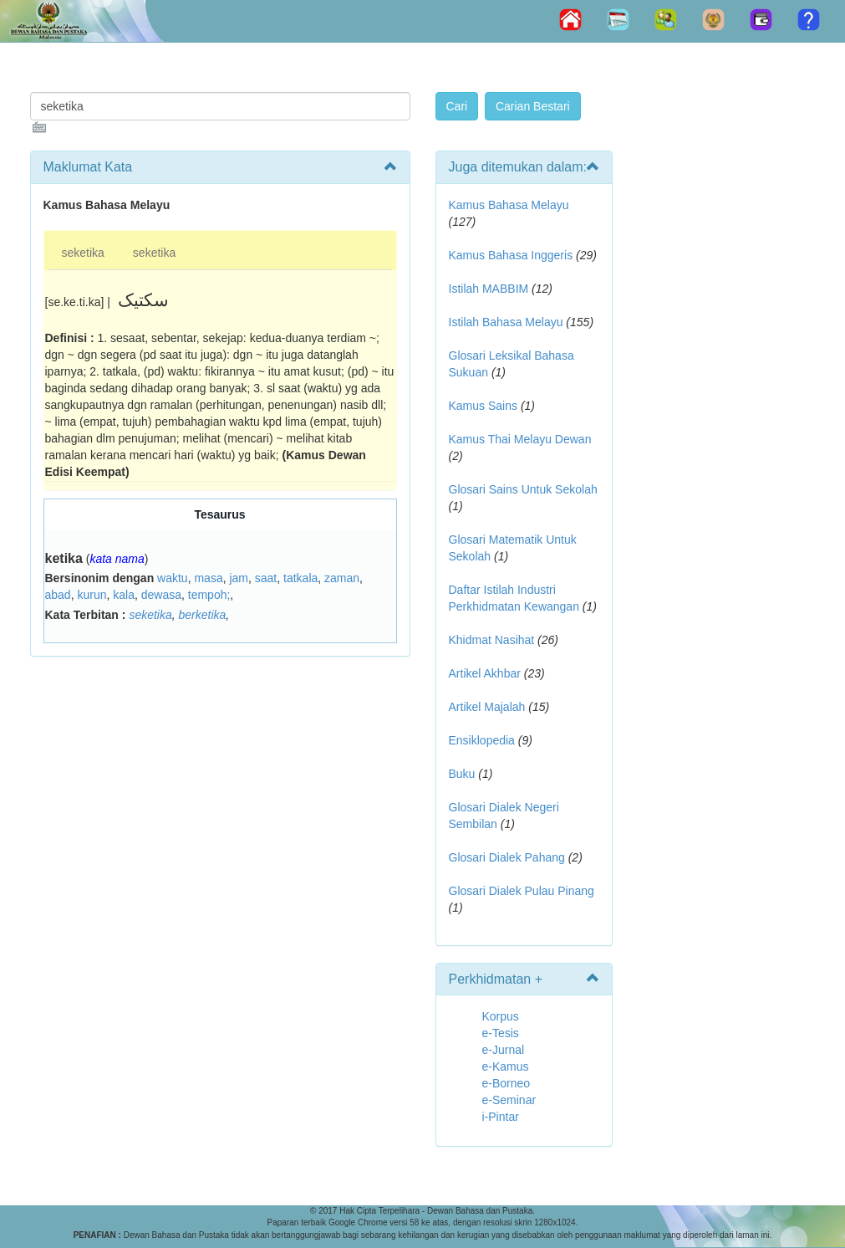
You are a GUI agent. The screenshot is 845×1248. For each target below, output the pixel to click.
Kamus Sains (483, 405)
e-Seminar (509, 1100)
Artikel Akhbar (485, 673)
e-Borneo (506, 1083)
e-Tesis (500, 1033)
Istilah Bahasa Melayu (506, 322)
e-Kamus (505, 1066)
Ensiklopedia (482, 740)
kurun (91, 594)
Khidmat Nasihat (492, 640)
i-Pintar (500, 1116)
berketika (203, 614)
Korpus (500, 1016)
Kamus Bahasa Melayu (509, 205)
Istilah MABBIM (489, 288)
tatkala (300, 578)
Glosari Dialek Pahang (507, 857)
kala (124, 594)
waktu (172, 578)
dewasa (161, 594)
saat (266, 578)
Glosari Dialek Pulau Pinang (521, 891)
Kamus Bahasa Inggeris (511, 255)
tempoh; (209, 594)
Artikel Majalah (487, 707)
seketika (83, 252)
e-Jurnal (503, 1049)
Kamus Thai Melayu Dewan (520, 439)
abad (58, 594)
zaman (341, 578)
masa (208, 578)
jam (238, 578)
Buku (462, 773)
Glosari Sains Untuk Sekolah (523, 489)
